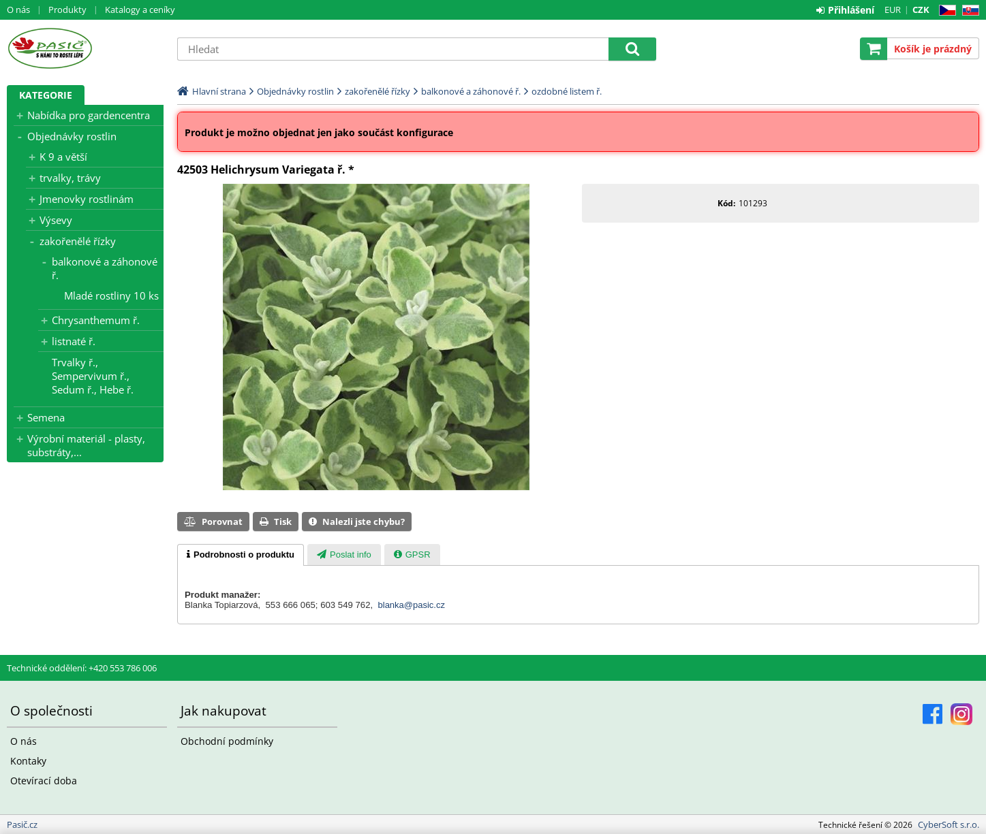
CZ (945, 10)
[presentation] (240, 555)
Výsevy (56, 220)
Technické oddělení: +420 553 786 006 (82, 668)
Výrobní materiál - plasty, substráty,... (86, 445)
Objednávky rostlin (72, 136)
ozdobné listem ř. (566, 91)
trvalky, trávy (70, 178)
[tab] (240, 555)
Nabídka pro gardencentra (88, 115)
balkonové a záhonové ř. (104, 268)
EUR (892, 9)
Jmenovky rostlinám (87, 199)
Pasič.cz (85, 48)
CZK (920, 9)
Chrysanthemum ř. (96, 320)
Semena (46, 417)
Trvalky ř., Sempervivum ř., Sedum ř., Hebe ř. (93, 375)
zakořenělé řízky (78, 241)
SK (968, 10)
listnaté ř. (73, 341)
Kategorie (45, 95)
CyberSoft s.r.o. (948, 824)
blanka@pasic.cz (411, 605)
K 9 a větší (63, 156)
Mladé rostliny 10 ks (111, 295)
